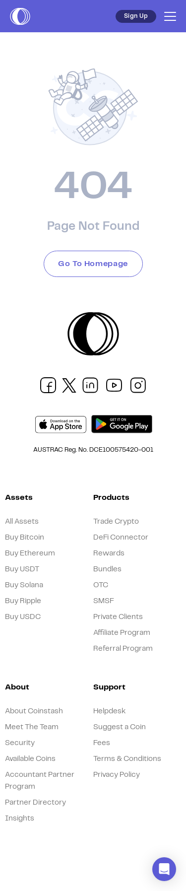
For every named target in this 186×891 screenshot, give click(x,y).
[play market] (121, 424)
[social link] (48, 385)
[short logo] (20, 16)
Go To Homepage (93, 264)
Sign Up (136, 16)
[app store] (60, 424)
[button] (164, 869)
